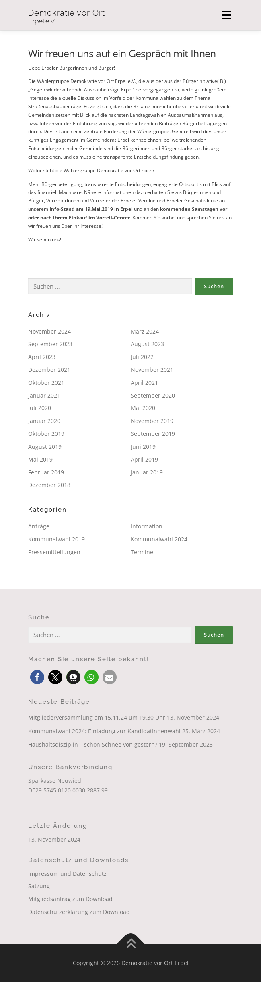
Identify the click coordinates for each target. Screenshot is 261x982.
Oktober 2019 (46, 433)
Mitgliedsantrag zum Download (70, 899)
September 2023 (50, 344)
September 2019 (153, 433)
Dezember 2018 (49, 485)
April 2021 (144, 382)
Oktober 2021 (46, 382)
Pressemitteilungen (54, 552)
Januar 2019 (147, 472)
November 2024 (49, 331)
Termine (142, 552)
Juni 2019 (143, 446)
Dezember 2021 (49, 369)
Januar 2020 (44, 421)
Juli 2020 (39, 408)
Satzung (39, 886)
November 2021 (152, 369)
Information (146, 526)
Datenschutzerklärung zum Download (79, 912)
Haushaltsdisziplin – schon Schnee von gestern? (92, 744)
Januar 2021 (44, 395)
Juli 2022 (142, 357)
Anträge (38, 526)
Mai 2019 (40, 459)
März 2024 (145, 331)
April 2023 (41, 357)
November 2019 (152, 421)
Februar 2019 (46, 472)
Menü (225, 15)
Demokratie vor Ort (66, 13)
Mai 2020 (143, 408)
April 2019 (144, 459)
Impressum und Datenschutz (67, 873)
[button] (37, 677)
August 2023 (147, 344)
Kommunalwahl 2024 (159, 539)
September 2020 (153, 395)
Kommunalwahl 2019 (56, 539)
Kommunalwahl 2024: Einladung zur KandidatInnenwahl (104, 731)
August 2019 (45, 446)
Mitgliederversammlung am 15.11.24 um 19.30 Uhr (96, 717)
